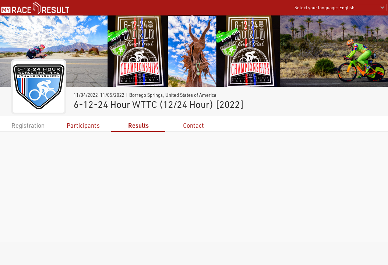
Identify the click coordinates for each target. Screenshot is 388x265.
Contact (193, 125)
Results (138, 125)
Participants (83, 125)
